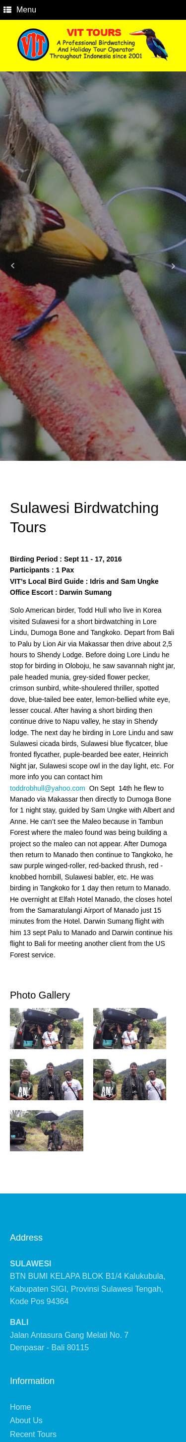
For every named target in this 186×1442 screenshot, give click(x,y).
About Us (26, 1420)
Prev (13, 266)
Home (20, 1407)
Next (173, 266)
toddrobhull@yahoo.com (47, 788)
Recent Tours (33, 1434)
